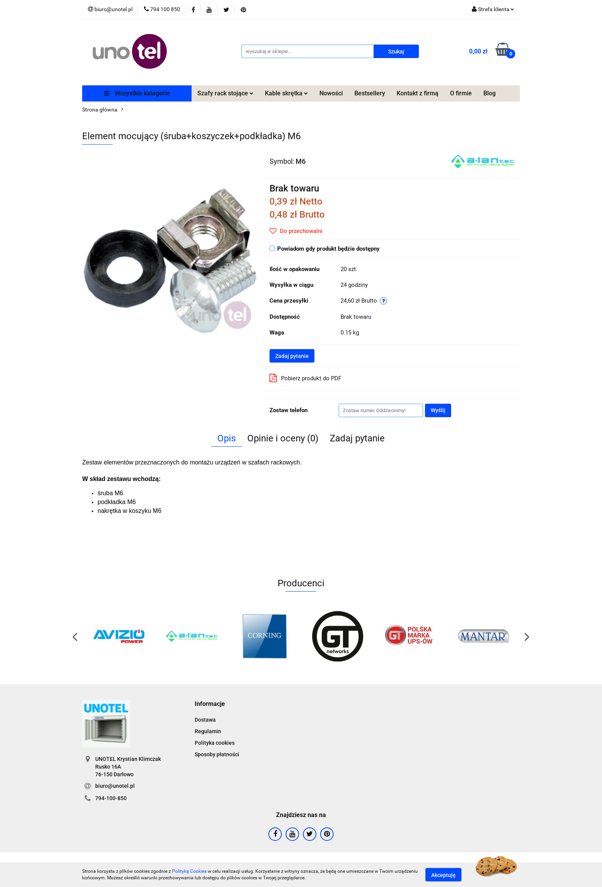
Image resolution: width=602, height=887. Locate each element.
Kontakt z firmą (417, 93)
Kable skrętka (286, 93)
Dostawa (205, 720)
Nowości (331, 93)
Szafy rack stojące (225, 93)
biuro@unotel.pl (115, 786)
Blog (489, 93)
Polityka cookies (215, 743)
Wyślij (438, 410)
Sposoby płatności (217, 754)
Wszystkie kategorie (137, 93)
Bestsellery (369, 93)
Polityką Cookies (189, 871)
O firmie (461, 93)
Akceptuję (443, 875)
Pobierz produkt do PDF (305, 378)
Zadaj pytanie (292, 356)
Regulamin (208, 731)
